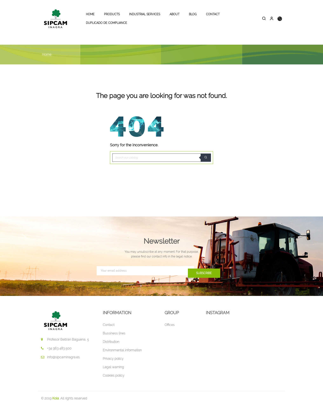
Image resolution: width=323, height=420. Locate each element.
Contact (109, 339)
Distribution (111, 356)
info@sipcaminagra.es (63, 371)
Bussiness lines (114, 348)
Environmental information (122, 364)
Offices (170, 339)
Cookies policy (113, 390)
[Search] (161, 172)
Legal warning (113, 381)
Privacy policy (113, 373)
